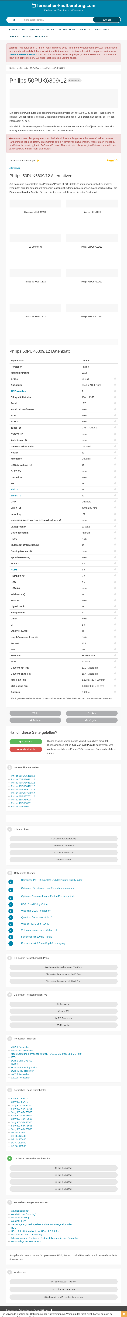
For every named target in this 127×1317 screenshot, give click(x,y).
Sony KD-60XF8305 (21, 1108)
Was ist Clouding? (20, 1217)
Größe (85, 30)
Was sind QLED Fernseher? (26, 1241)
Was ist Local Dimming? (24, 1214)
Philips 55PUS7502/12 (23, 793)
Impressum (11, 1310)
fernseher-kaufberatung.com (63, 5)
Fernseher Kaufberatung (63, 838)
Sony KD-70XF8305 (21, 1105)
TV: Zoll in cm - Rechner (63, 1289)
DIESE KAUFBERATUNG (23, 54)
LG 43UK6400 (18, 1142)
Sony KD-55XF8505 (21, 1122)
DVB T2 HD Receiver (22, 1070)
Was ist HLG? (18, 1221)
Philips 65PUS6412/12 (23, 775)
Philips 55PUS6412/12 (23, 779)
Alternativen (15, 168)
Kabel (41, 36)
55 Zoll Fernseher (63, 1175)
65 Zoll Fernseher (63, 1189)
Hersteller (102, 30)
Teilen (35, 713)
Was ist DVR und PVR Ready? (27, 1234)
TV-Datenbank (67, 30)
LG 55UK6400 (18, 1136)
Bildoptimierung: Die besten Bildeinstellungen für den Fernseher (45, 1238)
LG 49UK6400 (18, 1139)
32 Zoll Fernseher (20, 1077)
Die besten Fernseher (42, 30)
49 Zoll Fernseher (20, 1047)
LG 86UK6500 (18, 1146)
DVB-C (15, 1064)
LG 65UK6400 (18, 1132)
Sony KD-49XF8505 (21, 1118)
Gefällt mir (25, 741)
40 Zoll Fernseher (20, 1074)
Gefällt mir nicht (26, 749)
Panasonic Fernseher (22, 1050)
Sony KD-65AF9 (19, 1098)
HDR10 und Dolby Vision (24, 1067)
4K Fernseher (18, 391)
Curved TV (63, 1011)
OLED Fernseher (63, 1018)
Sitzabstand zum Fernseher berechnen (63, 1297)
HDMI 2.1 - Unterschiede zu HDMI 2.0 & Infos (35, 1231)
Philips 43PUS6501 (21, 803)
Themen (13, 37)
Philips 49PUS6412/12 (23, 782)
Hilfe (27, 37)
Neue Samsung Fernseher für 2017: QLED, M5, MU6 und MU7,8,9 (46, 1053)
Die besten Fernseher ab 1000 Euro (63, 981)
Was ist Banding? (20, 1210)
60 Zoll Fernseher (63, 1182)
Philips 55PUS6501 (21, 806)
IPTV (13, 1057)
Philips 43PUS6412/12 (23, 786)
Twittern (35, 720)
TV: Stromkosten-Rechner (63, 1281)
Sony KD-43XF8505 (21, 1115)
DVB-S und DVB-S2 (21, 1060)
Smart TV (16, 495)
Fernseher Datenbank (63, 845)
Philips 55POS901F (21, 799)
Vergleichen (74, 80)
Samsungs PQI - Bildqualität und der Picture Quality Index (41, 1224)
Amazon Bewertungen (24, 160)
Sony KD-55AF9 (19, 1101)
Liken (92, 713)
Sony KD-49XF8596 (21, 1129)
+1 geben (91, 720)
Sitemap (45, 1310)
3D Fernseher (63, 1025)
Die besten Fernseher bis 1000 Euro (63, 974)
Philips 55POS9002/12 (23, 789)
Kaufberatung (17, 30)
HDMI (14, 569)
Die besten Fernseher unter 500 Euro (63, 967)
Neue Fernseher (63, 859)
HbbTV (14, 489)
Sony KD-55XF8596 (21, 1125)
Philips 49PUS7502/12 (23, 796)
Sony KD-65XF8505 (21, 1112)
